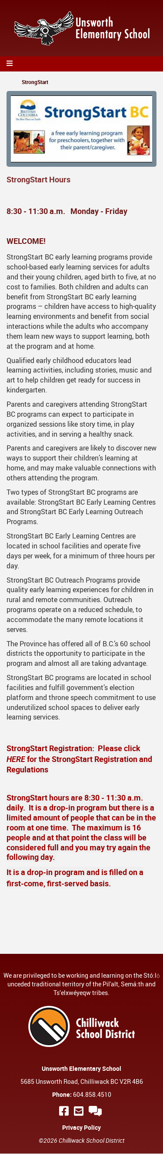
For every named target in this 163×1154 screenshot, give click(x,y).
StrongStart (35, 81)
